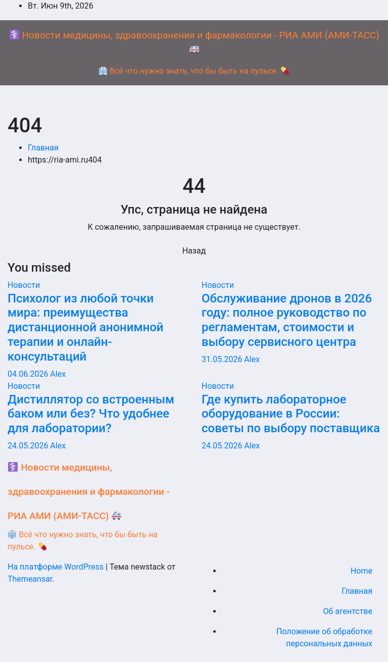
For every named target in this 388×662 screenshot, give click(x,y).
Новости (24, 285)
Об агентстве (347, 611)
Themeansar (30, 579)
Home (361, 571)
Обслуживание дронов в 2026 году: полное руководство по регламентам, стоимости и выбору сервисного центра (287, 320)
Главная (43, 147)
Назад (194, 251)
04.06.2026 (29, 374)
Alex (58, 374)
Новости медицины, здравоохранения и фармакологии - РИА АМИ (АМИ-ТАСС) (89, 492)
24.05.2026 (29, 445)
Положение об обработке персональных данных (324, 637)
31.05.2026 (223, 359)
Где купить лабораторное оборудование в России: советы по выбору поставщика (291, 414)
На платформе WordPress (57, 567)
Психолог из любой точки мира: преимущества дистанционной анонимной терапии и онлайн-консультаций (86, 327)
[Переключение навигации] (194, 102)
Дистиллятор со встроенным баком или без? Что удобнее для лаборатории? (91, 414)
